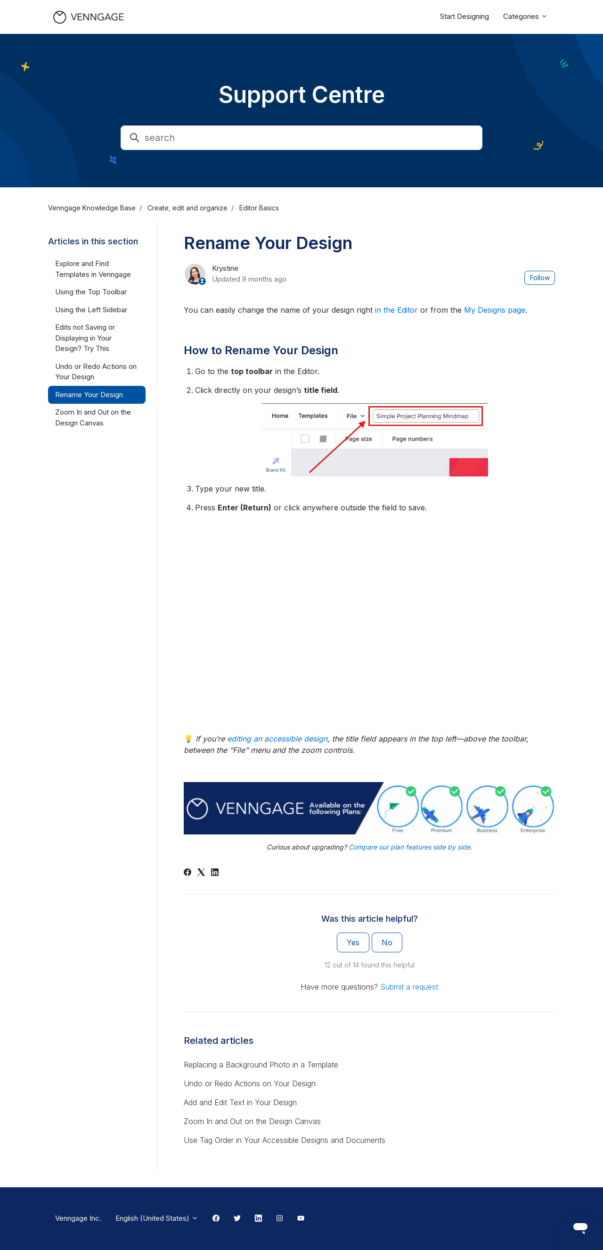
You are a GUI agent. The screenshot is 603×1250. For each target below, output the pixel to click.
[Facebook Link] (216, 1219)
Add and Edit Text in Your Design (240, 1102)
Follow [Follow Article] (540, 278)
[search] (301, 137)
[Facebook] (187, 873)
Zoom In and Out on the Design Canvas (252, 1121)
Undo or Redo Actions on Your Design (250, 1083)
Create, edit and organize (187, 208)
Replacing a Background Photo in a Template (261, 1064)
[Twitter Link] (237, 1219)
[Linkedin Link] (258, 1219)
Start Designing (464, 16)
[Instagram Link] (279, 1219)
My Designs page (494, 310)
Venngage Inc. (78, 1218)
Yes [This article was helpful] (353, 942)
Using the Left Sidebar (91, 309)
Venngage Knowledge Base (92, 208)
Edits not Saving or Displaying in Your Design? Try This (85, 338)
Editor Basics (259, 208)
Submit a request (409, 987)
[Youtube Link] (300, 1219)
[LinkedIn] (215, 873)
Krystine (225, 268)
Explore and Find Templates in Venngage (93, 269)
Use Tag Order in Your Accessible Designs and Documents (284, 1140)
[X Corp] (201, 873)
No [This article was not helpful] (387, 942)
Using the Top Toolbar (91, 291)
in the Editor (396, 310)
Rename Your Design (89, 394)
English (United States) (156, 1218)
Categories (525, 16)
